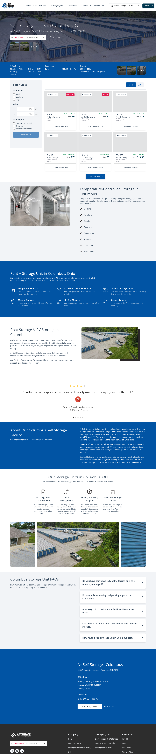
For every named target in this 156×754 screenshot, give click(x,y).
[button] (54, 37)
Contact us (112, 709)
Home (70, 740)
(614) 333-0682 (85, 69)
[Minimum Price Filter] (25, 109)
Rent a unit (148, 6)
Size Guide (126, 749)
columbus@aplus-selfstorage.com (92, 71)
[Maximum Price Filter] (25, 114)
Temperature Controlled (105, 745)
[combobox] (28, 37)
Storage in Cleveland (104, 749)
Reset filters (26, 134)
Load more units (95, 178)
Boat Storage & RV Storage (106, 740)
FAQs (124, 745)
